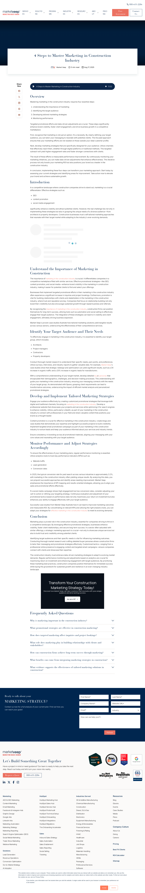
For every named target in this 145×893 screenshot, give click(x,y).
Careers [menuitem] (116, 836)
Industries (68, 10)
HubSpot (43, 795)
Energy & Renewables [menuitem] (84, 823)
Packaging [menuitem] (80, 860)
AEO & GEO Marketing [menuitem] (11, 799)
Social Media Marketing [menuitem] (11, 836)
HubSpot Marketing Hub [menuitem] (49, 799)
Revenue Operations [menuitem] (10, 857)
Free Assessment (117, 10)
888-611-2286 (134, 4)
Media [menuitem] (115, 813)
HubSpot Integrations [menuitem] (47, 819)
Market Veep (61, 63)
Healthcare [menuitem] (80, 836)
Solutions (7, 849)
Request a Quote (12, 774)
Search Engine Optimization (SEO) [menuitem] (15, 833)
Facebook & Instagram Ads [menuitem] (13, 809)
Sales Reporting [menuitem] (45, 847)
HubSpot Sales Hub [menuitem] (47, 802)
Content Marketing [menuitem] (10, 802)
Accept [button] (104, 888)
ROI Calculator (119, 854)
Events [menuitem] (115, 806)
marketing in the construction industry (61, 274)
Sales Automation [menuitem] (46, 840)
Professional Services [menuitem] (84, 864)
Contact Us (135, 10)
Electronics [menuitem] (80, 816)
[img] (106, 82)
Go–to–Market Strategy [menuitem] (11, 864)
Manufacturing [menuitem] (81, 853)
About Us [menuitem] (116, 830)
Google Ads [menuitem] (7, 816)
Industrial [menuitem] (79, 840)
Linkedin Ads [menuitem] (8, 819)
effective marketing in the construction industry (70, 506)
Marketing (7, 795)
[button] (33, 82)
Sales (42, 832)
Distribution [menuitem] (80, 813)
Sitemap (116, 860)
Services (31, 10)
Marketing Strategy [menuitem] (10, 826)
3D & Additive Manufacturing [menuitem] (87, 799)
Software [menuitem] (79, 867)
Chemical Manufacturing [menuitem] (85, 802)
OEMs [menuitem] (78, 857)
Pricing (102, 10)
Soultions (43, 10)
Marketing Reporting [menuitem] (10, 830)
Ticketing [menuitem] (43, 853)
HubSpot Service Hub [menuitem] (48, 806)
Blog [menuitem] (114, 799)
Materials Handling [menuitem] (83, 850)
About (92, 10)
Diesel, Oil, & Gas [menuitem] (82, 809)
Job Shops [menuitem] (80, 843)
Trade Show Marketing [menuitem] (11, 840)
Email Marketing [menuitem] (9, 806)
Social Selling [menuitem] (44, 850)
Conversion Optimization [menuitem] (12, 860)
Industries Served (84, 795)
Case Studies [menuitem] (118, 809)
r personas (103, 372)
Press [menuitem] (115, 816)
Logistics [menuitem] (79, 847)
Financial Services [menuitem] (83, 826)
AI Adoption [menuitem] (7, 867)
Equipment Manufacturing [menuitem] (86, 819)
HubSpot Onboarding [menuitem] (47, 816)
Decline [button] (113, 888)
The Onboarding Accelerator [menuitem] (50, 826)
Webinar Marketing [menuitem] (10, 843)
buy (96, 372)
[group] (72, 82)
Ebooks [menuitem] (116, 802)
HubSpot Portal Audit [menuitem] (47, 809)
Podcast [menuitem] (116, 819)
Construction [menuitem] (81, 806)
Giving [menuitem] (115, 833)
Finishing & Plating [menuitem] (83, 830)
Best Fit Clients (119, 848)
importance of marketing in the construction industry (67, 305)
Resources (81, 10)
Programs (55, 10)
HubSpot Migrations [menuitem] (47, 823)
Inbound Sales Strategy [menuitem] (48, 836)
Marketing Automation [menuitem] (11, 823)
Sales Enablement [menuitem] (46, 843)
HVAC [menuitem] (78, 833)
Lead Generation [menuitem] (9, 853)
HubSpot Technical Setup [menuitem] (49, 813)
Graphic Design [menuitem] (8, 813)
